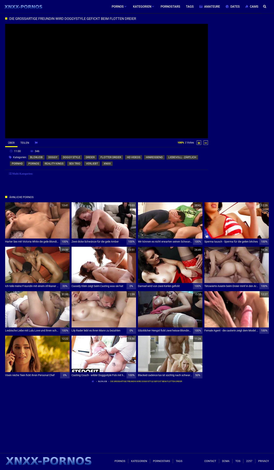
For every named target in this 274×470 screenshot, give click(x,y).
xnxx (107, 163)
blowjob (36, 157)
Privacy (263, 461)
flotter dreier (110, 157)
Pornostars (161, 461)
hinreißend (154, 157)
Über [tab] (11, 142)
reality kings (54, 163)
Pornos (120, 461)
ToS (237, 461)
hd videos (133, 157)
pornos (33, 163)
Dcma (225, 461)
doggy (52, 157)
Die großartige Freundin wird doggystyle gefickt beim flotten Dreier (146, 381)
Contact (210, 461)
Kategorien (139, 461)
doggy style (71, 157)
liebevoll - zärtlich (182, 157)
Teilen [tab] (24, 142)
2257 (249, 461)
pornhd (17, 163)
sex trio (74, 163)
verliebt (92, 163)
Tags (179, 461)
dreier (90, 157)
